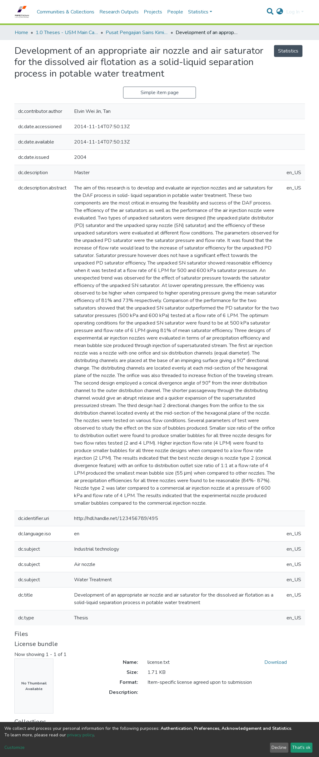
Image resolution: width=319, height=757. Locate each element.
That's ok (301, 747)
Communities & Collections (65, 11)
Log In (293, 11)
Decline (279, 747)
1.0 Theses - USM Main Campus (67, 32)
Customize (14, 747)
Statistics (288, 51)
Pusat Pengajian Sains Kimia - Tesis (137, 32)
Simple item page (160, 92)
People (175, 11)
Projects (153, 11)
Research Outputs (119, 11)
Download (275, 662)
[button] (279, 12)
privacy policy (80, 735)
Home (21, 32)
